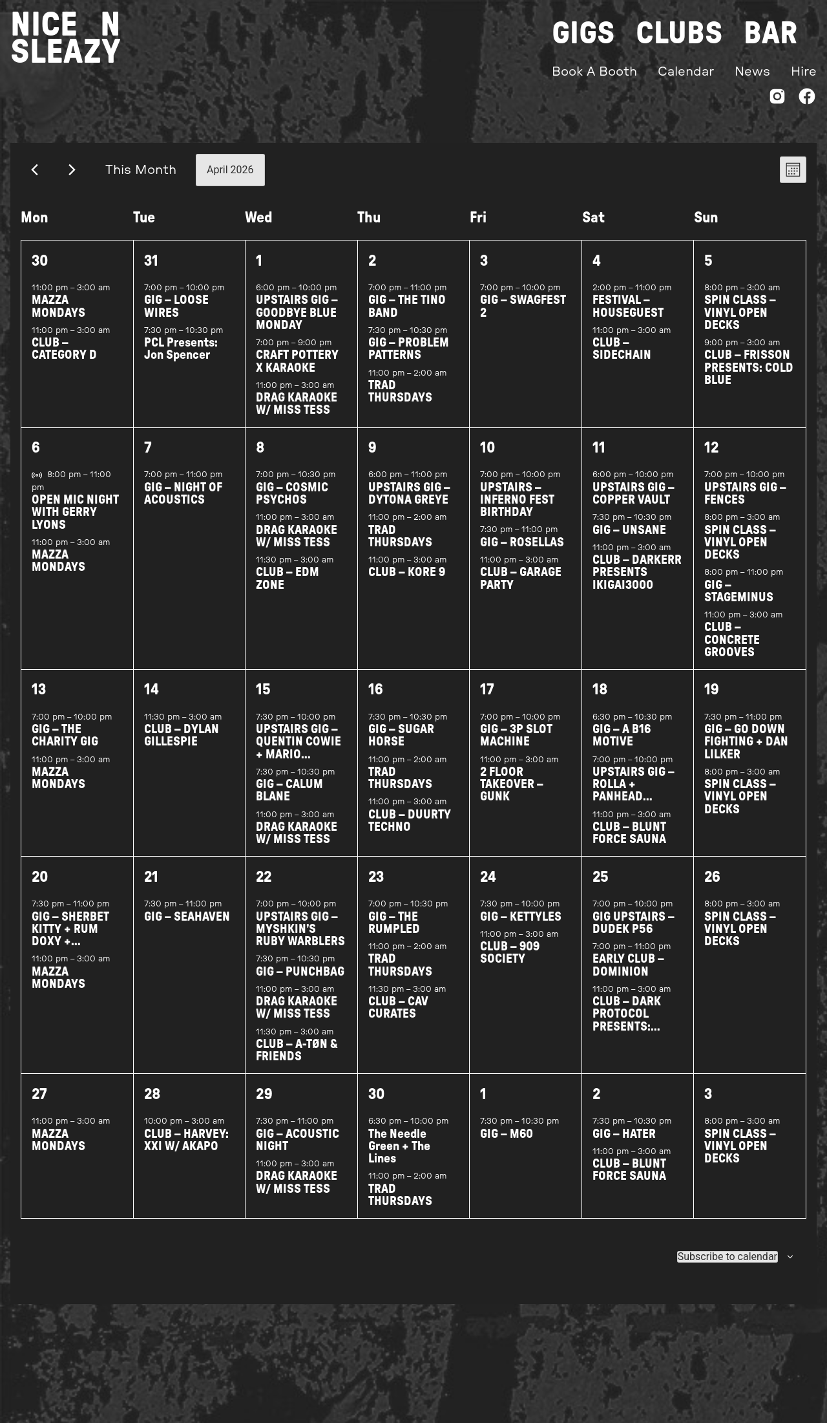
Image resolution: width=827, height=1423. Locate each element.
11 (598, 458)
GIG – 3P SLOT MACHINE (516, 746)
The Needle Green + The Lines (399, 1157)
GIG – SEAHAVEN (187, 927)
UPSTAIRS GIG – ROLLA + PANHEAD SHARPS (633, 801)
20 (40, 887)
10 (488, 458)
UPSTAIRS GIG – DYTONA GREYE (409, 504)
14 (151, 700)
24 (488, 887)
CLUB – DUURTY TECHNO (409, 831)
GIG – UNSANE (629, 540)
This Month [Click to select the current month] (140, 179)
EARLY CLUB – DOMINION (628, 975)
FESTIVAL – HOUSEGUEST (628, 317)
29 (264, 1105)
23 (376, 887)
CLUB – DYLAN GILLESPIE (181, 746)
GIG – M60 (506, 1145)
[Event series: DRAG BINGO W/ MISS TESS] (341, 396)
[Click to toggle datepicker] (230, 180)
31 (151, 271)
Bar (770, 33)
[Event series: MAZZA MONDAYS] (116, 298)
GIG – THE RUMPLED (394, 933)
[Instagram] (777, 99)
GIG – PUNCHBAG (300, 982)
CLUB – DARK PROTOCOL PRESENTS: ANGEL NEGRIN (630, 1031)
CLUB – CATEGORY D (64, 359)
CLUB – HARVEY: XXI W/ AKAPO (186, 1151)
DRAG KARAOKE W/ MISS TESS (296, 414)
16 (375, 700)
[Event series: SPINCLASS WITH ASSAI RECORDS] (786, 298)
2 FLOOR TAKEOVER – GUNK (511, 794)
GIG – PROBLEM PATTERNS (408, 359)
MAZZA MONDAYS (58, 317)
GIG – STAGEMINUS (738, 601)
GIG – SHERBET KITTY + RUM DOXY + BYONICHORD (70, 945)
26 (712, 887)
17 (487, 700)
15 (263, 700)
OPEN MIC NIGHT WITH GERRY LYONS (75, 522)
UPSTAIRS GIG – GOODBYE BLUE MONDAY (297, 323)
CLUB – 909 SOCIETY (509, 963)
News (752, 71)
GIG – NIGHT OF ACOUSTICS (183, 504)
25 (600, 887)
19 (711, 700)
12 (711, 458)
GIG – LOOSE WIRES (176, 317)
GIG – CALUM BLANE (289, 801)
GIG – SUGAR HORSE (401, 746)
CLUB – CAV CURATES (398, 1018)
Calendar (686, 71)
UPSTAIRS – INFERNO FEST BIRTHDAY (517, 510)
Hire (804, 71)
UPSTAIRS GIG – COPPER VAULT (633, 504)
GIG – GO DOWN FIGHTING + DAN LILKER (746, 752)
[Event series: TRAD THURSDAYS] (453, 383)
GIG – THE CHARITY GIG (65, 746)
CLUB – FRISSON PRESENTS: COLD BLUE (748, 377)
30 (40, 271)
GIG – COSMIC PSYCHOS (292, 504)
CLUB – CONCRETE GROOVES (732, 650)
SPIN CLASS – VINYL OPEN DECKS (740, 323)
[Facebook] (807, 99)
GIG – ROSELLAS (522, 553)
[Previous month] (34, 180)
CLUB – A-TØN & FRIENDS (297, 1061)
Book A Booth (594, 71)
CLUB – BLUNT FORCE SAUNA (629, 843)
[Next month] (72, 180)
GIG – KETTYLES (520, 927)
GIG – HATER (624, 1145)
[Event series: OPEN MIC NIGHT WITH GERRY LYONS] (51, 498)
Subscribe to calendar (727, 1267)
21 (151, 887)
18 (600, 700)
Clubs (679, 33)
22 (263, 887)
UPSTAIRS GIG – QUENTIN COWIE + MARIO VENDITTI (298, 759)
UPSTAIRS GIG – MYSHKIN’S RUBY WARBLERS (300, 939)
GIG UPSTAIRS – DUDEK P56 (633, 933)
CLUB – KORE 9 (406, 583)
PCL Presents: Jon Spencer (181, 359)
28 (152, 1105)
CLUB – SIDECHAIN (621, 359)
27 (39, 1105)
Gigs (583, 33)
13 (39, 700)
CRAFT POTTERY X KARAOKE (297, 371)
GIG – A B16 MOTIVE (621, 746)
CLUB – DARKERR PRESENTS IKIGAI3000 (637, 582)
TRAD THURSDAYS (400, 402)
